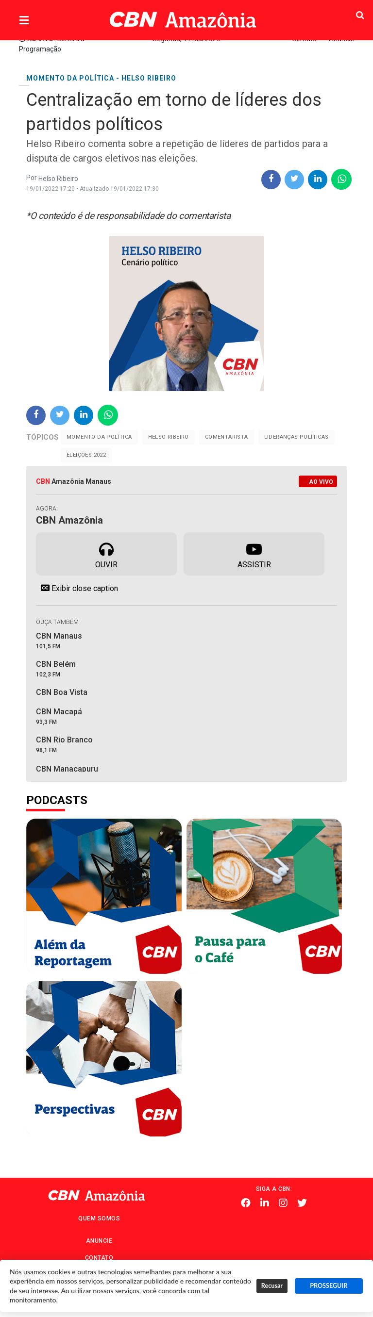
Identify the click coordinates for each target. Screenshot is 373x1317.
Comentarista (226, 437)
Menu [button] (43, 20)
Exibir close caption (77, 588)
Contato (99, 1257)
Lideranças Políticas (296, 437)
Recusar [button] (272, 1285)
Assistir (254, 553)
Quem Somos (99, 1218)
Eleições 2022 (86, 455)
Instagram (283, 1203)
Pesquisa (340, 12)
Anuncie (99, 1240)
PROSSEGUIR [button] (328, 1285)
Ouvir (106, 553)
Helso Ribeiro (168, 437)
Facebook (246, 1203)
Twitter (302, 1203)
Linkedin (264, 1203)
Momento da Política (99, 437)
